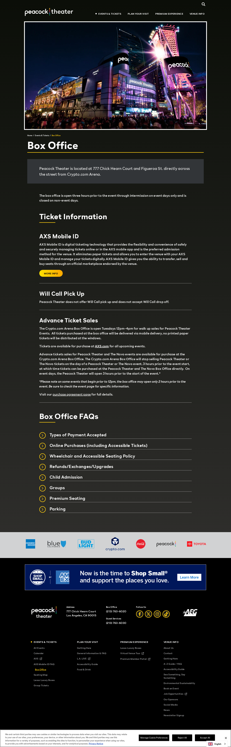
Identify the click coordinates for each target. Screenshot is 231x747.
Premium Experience (169, 13)
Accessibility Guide (87, 664)
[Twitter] (148, 614)
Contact (168, 653)
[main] (115, 276)
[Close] (225, 738)
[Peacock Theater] (49, 12)
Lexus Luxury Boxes (44, 680)
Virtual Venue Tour (134, 653)
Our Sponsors (171, 699)
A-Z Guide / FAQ (173, 663)
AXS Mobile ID (59, 236)
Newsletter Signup (174, 715)
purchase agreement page (72, 394)
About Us (169, 648)
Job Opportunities (178, 694)
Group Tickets (41, 685)
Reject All (182, 738)
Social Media (171, 704)
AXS (40, 659)
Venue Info (197, 13)
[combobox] (217, 744)
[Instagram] (157, 614)
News (167, 710)
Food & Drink (84, 669)
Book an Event (171, 688)
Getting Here (84, 648)
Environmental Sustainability (179, 683)
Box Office (40, 669)
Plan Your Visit (138, 13)
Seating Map (40, 674)
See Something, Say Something (174, 676)
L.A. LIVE (86, 659)
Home (29, 135)
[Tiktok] (166, 614)
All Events (39, 648)
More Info (51, 273)
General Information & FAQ (91, 653)
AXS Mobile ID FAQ (44, 664)
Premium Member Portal (137, 659)
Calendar (38, 653)
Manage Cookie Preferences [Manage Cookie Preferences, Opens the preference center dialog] (154, 738)
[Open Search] (203, 4)
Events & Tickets (109, 13)
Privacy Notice (96, 744)
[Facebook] (139, 614)
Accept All (205, 738)
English (214, 744)
